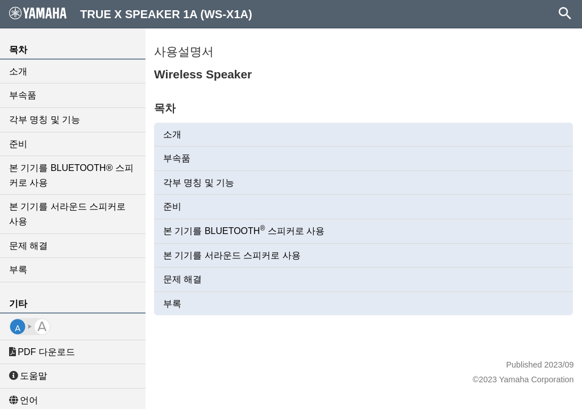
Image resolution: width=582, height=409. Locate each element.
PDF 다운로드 (42, 352)
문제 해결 (28, 246)
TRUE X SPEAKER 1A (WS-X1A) (130, 13)
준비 (18, 144)
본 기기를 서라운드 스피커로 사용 (67, 214)
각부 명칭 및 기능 (44, 119)
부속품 (22, 95)
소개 (18, 71)
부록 (18, 269)
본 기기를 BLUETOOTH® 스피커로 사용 (71, 175)
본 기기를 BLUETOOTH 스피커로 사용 (244, 230)
